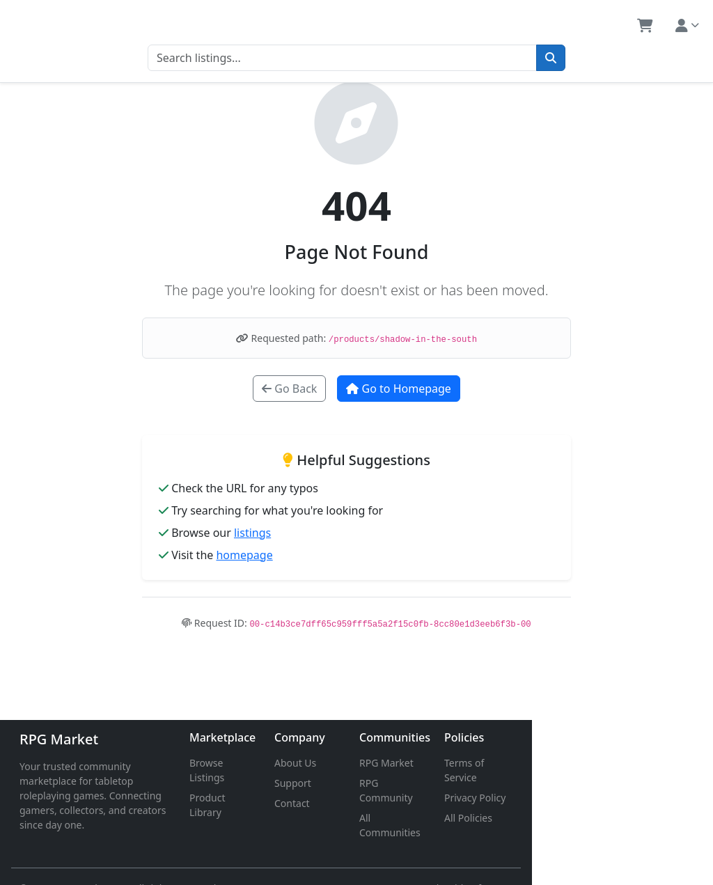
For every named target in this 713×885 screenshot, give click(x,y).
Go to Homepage (398, 388)
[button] (645, 26)
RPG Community (517, 783)
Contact (382, 803)
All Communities (517, 803)
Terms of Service (633, 762)
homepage (244, 555)
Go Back (289, 388)
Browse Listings (285, 762)
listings (252, 532)
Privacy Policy (626, 783)
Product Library (285, 783)
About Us (386, 762)
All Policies (619, 803)
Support (383, 783)
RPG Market (58, 739)
